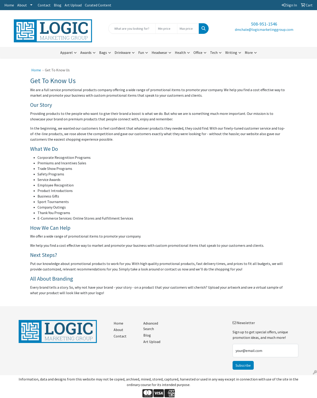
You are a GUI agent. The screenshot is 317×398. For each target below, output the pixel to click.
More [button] (249, 52)
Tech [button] (214, 52)
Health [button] (180, 52)
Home (9, 5)
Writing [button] (231, 52)
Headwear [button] (159, 52)
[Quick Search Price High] (188, 28)
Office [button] (197, 52)
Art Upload (73, 5)
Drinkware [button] (123, 52)
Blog (57, 5)
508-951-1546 (264, 24)
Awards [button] (86, 52)
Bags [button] (103, 52)
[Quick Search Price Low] (166, 28)
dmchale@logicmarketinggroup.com (264, 29)
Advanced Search (150, 326)
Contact (44, 5)
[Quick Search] (132, 28)
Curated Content (98, 5)
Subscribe (243, 365)
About (22, 5)
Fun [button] (141, 52)
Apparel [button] (66, 52)
